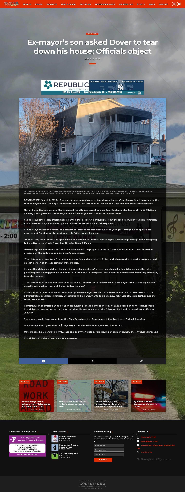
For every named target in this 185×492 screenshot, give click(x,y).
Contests (52, 4)
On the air (85, 4)
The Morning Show (105, 4)
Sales (152, 4)
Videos (38, 4)
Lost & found (68, 4)
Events (141, 4)
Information (126, 4)
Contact (163, 4)
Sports (27, 4)
